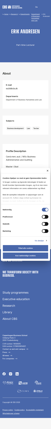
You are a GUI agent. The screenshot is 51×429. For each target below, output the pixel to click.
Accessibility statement (35, 410)
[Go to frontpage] (12, 7)
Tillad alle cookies (25, 248)
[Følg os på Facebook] (4, 374)
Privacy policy (8, 410)
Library (7, 312)
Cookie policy (19, 410)
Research (14, 14)
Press (5, 352)
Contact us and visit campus (14, 349)
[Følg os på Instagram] (10, 374)
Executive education (16, 299)
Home (6, 14)
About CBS (10, 318)
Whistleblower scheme (11, 413)
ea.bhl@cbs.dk (12, 88)
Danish (35, 7)
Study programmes (15, 292)
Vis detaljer (39, 241)
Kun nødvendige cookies (25, 256)
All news (6, 355)
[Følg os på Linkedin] (17, 374)
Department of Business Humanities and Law (35, 17)
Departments (25, 14)
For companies (8, 359)
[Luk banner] (47, 171)
